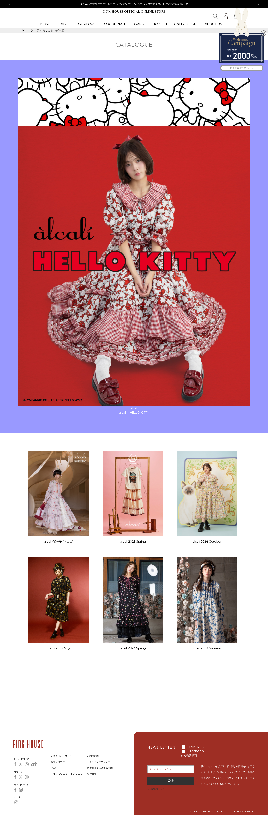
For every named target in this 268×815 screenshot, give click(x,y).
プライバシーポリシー (98, 761)
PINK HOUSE (197, 747)
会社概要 (91, 773)
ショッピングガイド (61, 755)
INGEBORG (196, 751)
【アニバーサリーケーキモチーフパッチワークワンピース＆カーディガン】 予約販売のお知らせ (134, 3)
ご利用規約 (93, 755)
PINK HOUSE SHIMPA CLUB (66, 773)
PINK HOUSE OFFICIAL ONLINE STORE (134, 12)
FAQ (53, 767)
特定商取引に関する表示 (100, 767)
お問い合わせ (58, 761)
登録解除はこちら (155, 789)
